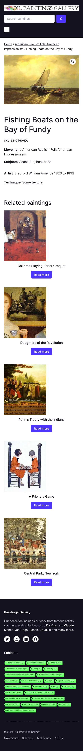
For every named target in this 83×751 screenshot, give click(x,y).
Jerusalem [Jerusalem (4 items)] (12, 681)
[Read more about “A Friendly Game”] (41, 505)
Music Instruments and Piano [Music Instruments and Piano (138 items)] (20, 675)
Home (8, 44)
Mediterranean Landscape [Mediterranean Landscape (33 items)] (50, 675)
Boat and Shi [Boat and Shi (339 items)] (30, 704)
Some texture (32, 182)
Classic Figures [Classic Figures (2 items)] (14, 692)
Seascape (26, 162)
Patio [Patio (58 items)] (36, 669)
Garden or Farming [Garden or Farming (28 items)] (32, 681)
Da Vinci (51, 625)
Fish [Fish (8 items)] (49, 681)
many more (65, 630)
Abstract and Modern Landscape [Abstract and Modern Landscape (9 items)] (20, 710)
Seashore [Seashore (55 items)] (55, 663)
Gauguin (45, 630)
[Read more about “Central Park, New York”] (41, 582)
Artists (59, 738)
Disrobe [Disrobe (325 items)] (69, 687)
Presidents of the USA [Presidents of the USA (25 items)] (17, 669)
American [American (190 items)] (49, 704)
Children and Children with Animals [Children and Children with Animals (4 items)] (48, 698)
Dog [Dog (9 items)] (55, 687)
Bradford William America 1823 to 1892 (44, 173)
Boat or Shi (44, 162)
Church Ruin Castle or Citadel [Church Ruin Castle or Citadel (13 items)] (40, 692)
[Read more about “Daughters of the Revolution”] (41, 351)
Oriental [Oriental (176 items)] (51, 669)
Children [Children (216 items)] (12, 704)
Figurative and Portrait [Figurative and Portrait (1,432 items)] (18, 687)
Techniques (44, 738)
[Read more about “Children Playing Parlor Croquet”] (41, 275)
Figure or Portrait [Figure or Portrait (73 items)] (66, 681)
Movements (11, 738)
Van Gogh (21, 630)
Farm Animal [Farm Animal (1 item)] (41, 687)
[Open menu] (6, 29)
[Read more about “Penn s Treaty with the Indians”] (41, 428)
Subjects (27, 738)
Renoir (33, 630)
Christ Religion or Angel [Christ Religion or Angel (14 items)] (17, 698)
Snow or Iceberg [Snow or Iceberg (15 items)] (36, 663)
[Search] (61, 19)
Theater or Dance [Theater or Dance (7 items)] (15, 663)
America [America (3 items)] (64, 704)
